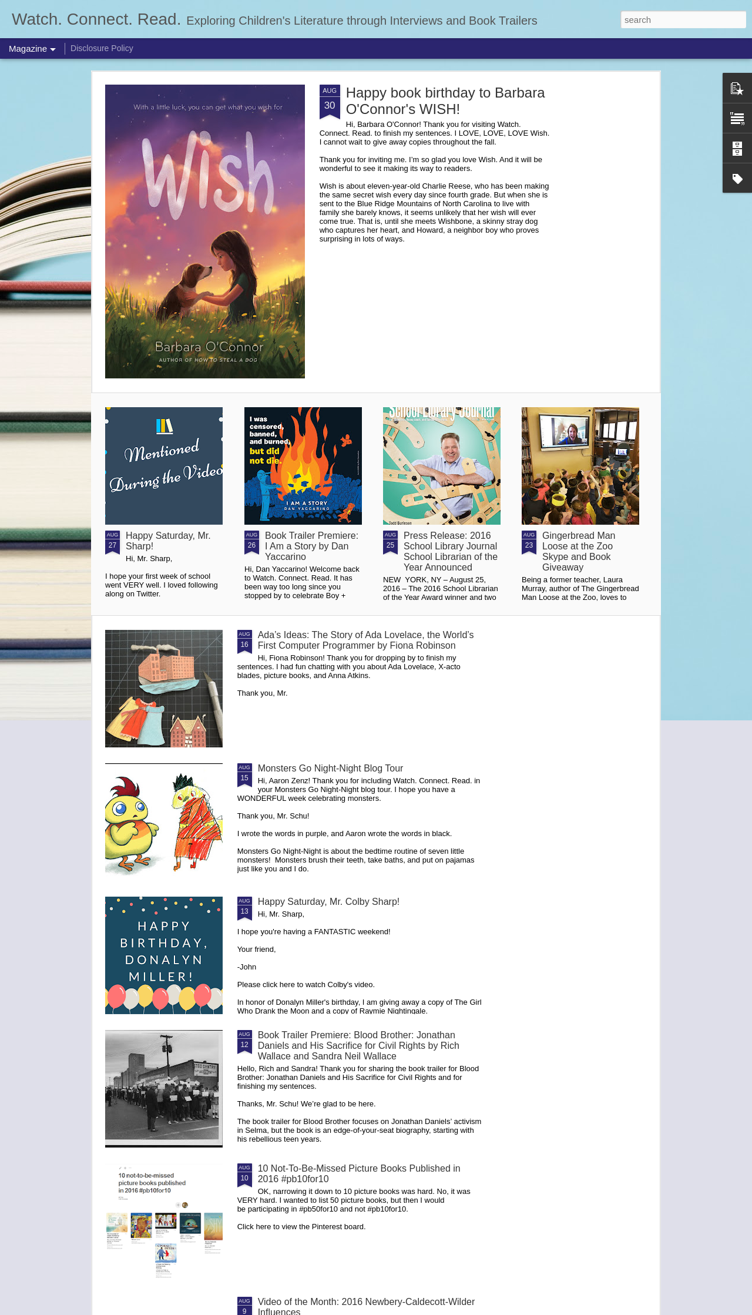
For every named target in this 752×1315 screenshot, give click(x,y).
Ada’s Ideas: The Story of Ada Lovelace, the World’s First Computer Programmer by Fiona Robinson (366, 640)
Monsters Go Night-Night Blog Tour (331, 768)
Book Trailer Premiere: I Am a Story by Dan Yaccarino (311, 546)
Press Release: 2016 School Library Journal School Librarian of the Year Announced (451, 551)
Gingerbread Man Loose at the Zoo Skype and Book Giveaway (579, 551)
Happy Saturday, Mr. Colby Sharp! (329, 902)
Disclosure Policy (101, 48)
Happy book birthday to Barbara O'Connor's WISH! (445, 101)
